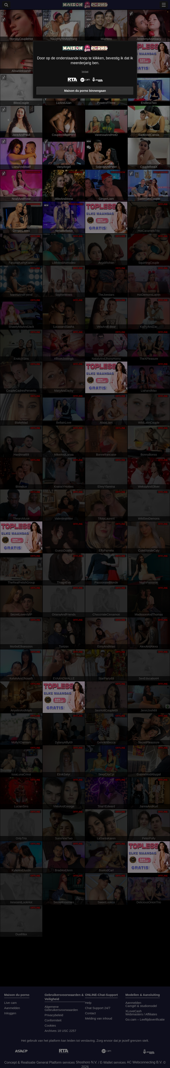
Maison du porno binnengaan (85, 90)
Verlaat (85, 71)
